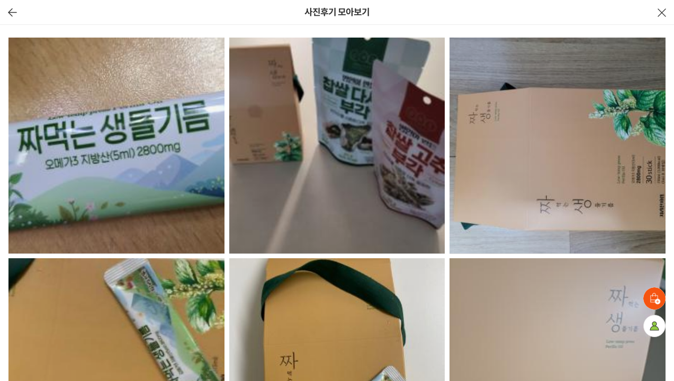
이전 (12, 12)
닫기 (661, 12)
